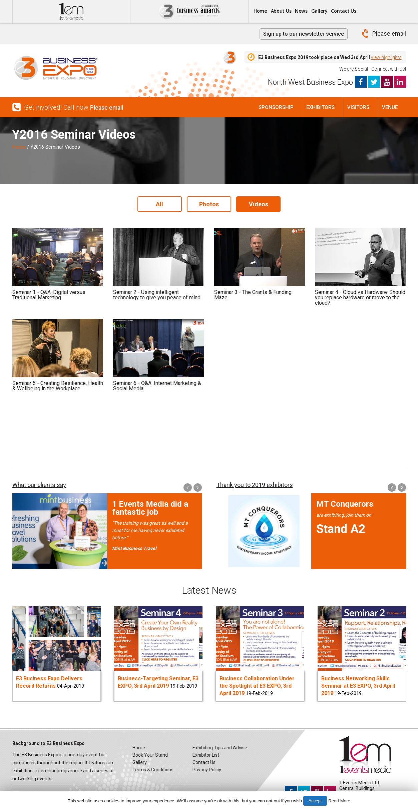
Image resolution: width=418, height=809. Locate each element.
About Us (289, 11)
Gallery (338, 11)
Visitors (358, 107)
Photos (209, 203)
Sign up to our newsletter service (303, 34)
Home (263, 11)
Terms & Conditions (152, 767)
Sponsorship (276, 107)
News (315, 11)
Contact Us (368, 11)
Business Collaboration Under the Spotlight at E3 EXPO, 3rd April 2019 (257, 683)
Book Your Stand (150, 753)
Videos (261, 203)
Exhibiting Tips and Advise (219, 745)
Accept (315, 800)
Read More (339, 800)
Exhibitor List (205, 753)
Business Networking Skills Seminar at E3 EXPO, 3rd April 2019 (358, 683)
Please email (389, 33)
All (157, 203)
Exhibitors (320, 107)
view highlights (386, 57)
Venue (390, 107)
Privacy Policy (206, 767)
